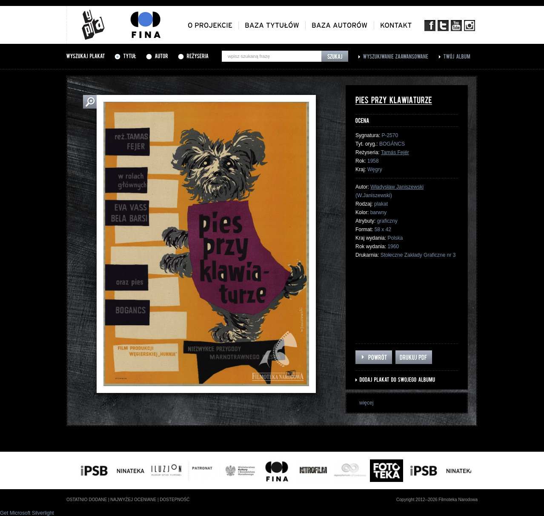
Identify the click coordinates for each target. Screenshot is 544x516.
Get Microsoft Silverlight (27, 513)
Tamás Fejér (395, 152)
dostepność (174, 499)
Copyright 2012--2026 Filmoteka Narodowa (437, 499)
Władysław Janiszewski (397, 187)
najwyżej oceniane (133, 499)
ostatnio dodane (86, 499)
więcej (366, 403)
